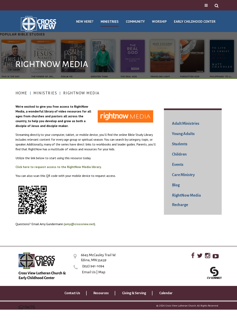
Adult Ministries (185, 123)
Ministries (45, 93)
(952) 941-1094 (93, 266)
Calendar (166, 293)
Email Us (89, 272)
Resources (101, 293)
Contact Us (72, 293)
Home (21, 93)
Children (179, 154)
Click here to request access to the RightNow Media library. (59, 167)
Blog (176, 185)
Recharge (180, 205)
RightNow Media (81, 93)
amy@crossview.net (79, 224)
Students (179, 144)
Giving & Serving (134, 293)
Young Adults (183, 134)
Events (177, 164)
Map (101, 272)
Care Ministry (183, 175)
